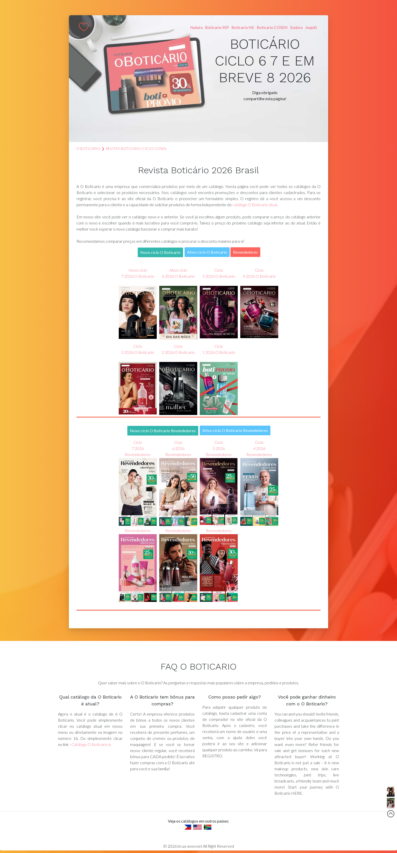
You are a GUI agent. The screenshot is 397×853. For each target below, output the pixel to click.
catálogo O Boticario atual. (255, 204)
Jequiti (311, 27)
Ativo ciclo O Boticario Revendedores (235, 430)
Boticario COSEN (272, 27)
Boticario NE (242, 27)
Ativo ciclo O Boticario (207, 252)
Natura (196, 27)
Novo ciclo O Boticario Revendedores (163, 430)
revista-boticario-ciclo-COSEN (136, 148)
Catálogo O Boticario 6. (91, 744)
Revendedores (245, 252)
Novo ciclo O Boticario (160, 252)
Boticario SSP (217, 27)
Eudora (296, 27)
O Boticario (88, 148)
